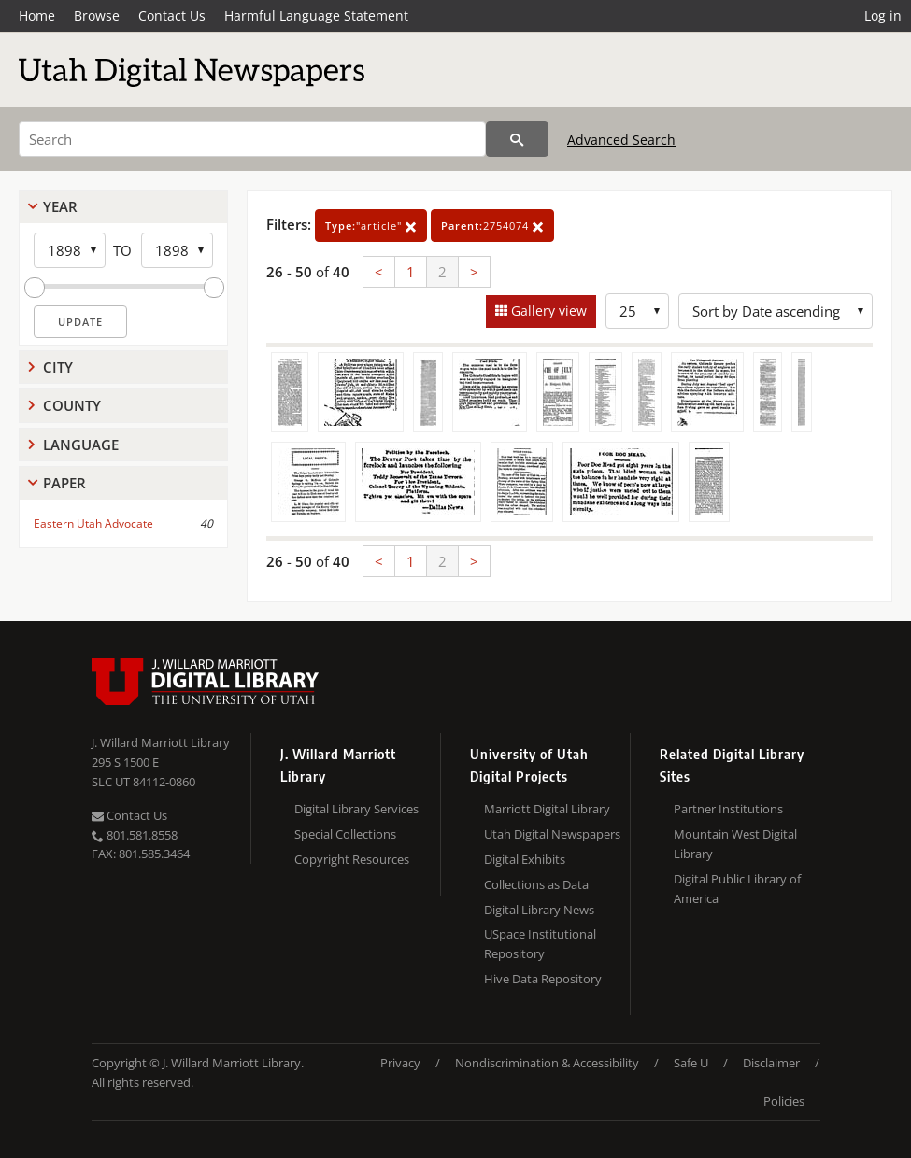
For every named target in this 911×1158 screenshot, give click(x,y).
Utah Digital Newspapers (552, 834)
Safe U (691, 1062)
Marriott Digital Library (547, 808)
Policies (783, 1101)
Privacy (400, 1062)
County (72, 405)
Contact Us (172, 15)
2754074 (492, 226)
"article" (371, 226)
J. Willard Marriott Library (161, 742)
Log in (883, 15)
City (58, 367)
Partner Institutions (728, 808)
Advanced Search (621, 139)
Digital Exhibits (524, 859)
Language (81, 444)
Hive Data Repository (543, 978)
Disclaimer (771, 1062)
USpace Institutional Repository (540, 943)
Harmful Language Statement (316, 15)
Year (60, 206)
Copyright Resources (351, 859)
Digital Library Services (356, 808)
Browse (97, 15)
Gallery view (547, 310)
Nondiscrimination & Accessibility (547, 1062)
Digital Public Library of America (737, 888)
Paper (64, 482)
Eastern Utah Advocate (93, 523)
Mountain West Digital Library (735, 844)
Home (37, 15)
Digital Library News (539, 909)
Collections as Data (536, 884)
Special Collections (345, 834)
